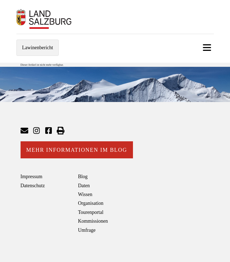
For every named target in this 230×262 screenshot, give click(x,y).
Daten (84, 185)
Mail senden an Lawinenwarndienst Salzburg (24, 130)
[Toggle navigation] (207, 48)
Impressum (31, 176)
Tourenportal (91, 212)
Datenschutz (33, 185)
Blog (83, 176)
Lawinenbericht (37, 47)
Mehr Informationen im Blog (76, 150)
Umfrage (87, 230)
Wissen (85, 194)
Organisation (91, 203)
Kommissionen (93, 221)
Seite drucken (60, 130)
